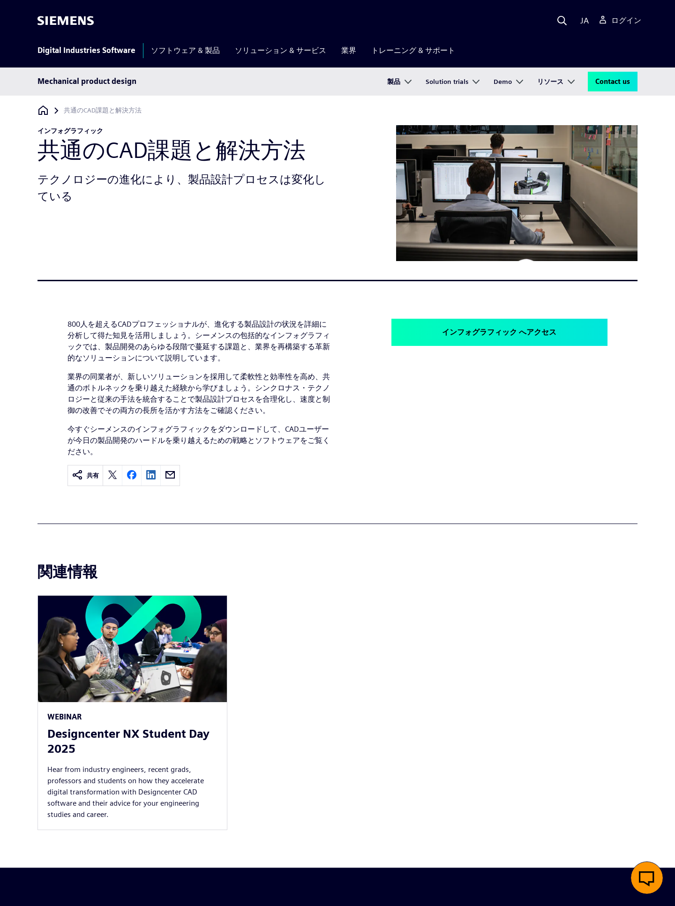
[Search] (562, 20)
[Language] (582, 21)
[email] (170, 475)
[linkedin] (151, 475)
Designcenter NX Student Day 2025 (128, 741)
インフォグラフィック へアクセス (499, 332)
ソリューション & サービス (280, 50)
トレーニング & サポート (413, 50)
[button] (646, 877)
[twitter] (112, 475)
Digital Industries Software (86, 50)
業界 (348, 50)
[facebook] (131, 475)
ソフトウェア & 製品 (185, 50)
